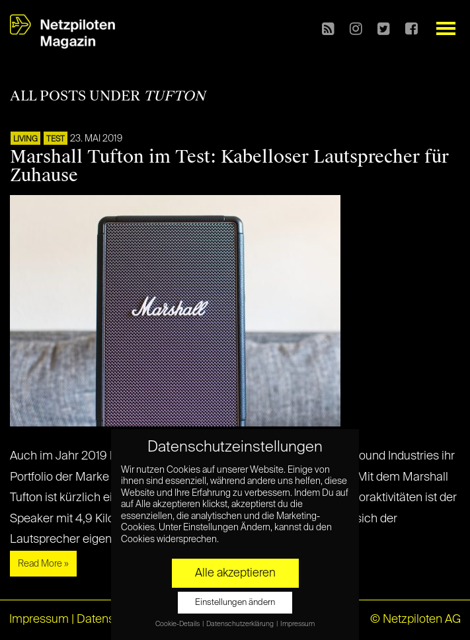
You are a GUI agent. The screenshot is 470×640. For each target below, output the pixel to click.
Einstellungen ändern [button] (235, 602)
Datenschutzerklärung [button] (240, 624)
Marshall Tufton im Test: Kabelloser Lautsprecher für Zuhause (229, 166)
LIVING (25, 139)
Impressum (39, 619)
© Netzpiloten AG (415, 619)
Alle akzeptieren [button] (235, 573)
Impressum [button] (297, 624)
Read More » (43, 564)
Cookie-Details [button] (178, 624)
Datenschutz (110, 619)
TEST (55, 139)
